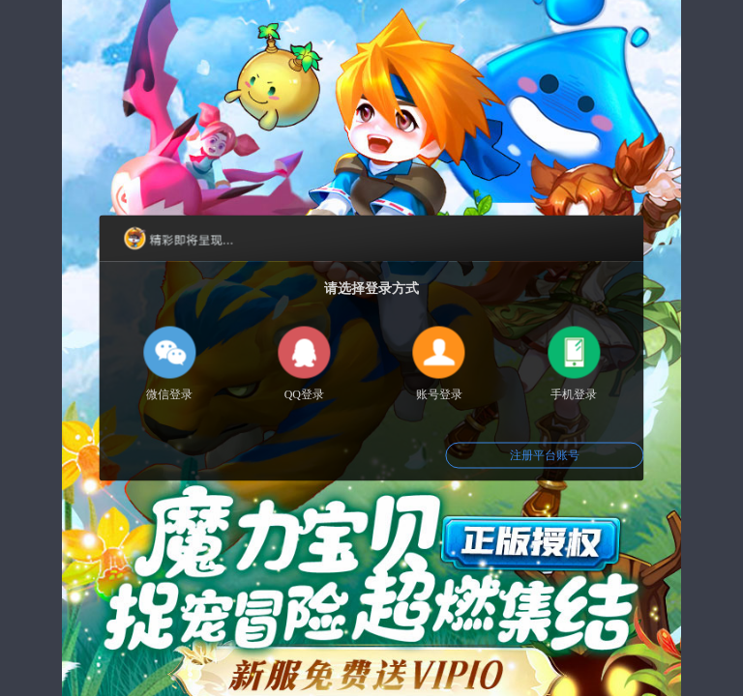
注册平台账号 (545, 455)
